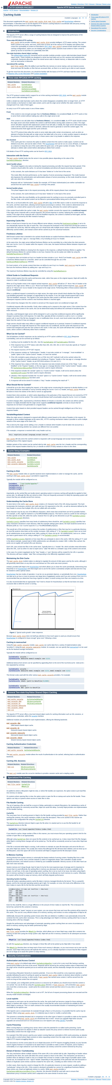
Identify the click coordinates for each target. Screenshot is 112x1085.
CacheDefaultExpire (15, 254)
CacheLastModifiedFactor (17, 262)
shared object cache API (22, 55)
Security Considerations (98, 30)
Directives (81, 4)
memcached (74, 647)
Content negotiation (40, 74)
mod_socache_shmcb (15, 708)
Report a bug (106, 4)
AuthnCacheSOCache (35, 699)
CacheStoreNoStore (21, 378)
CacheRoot (31, 460)
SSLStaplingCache (34, 703)
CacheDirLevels (33, 462)
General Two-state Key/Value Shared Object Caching (100, 24)
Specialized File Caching (99, 28)
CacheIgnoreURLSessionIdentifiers (21, 1071)
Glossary (92, 4)
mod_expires (70, 265)
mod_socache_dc (14, 703)
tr (86, 18)
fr (83, 18)
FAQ (86, 4)
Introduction (94, 14)
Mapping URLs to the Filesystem (19, 74)
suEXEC (63, 1021)
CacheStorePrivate (19, 373)
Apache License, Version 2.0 (25, 1081)
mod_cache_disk (41, 21)
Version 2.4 (34, 10)
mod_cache (29, 21)
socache (34, 716)
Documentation (24, 10)
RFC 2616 (48, 46)
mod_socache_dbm (14, 701)
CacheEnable (27, 85)
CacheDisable (27, 87)
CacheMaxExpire (59, 271)
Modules (74, 4)
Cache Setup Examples (98, 21)
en (80, 18)
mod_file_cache (54, 21)
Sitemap (98, 4)
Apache (5, 10)
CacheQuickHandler (14, 160)
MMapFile (25, 786)
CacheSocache (32, 466)
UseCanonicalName (29, 89)
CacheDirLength (33, 464)
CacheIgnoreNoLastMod (22, 368)
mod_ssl (11, 710)
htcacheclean (69, 21)
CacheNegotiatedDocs (30, 91)
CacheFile (26, 784)
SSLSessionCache (34, 701)
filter (51, 203)
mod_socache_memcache (17, 464)
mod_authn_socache (15, 699)
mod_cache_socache (15, 462)
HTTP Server (14, 10)
